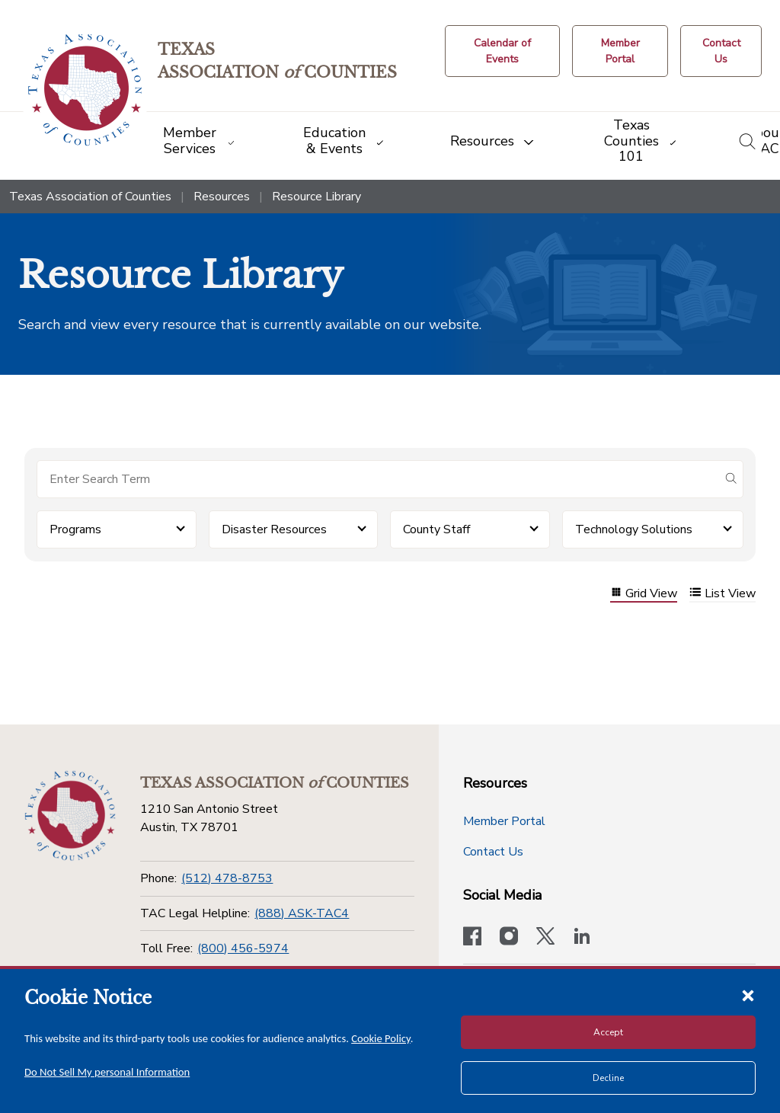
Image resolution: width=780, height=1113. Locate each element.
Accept (608, 1032)
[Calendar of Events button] (502, 51)
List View (722, 594)
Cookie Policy (381, 1038)
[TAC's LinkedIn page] (582, 937)
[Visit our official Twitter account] (545, 937)
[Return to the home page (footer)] (70, 816)
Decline (608, 1078)
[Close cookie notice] (748, 995)
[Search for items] (377, 479)
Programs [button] (75, 529)
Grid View (643, 594)
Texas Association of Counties (90, 196)
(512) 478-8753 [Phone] (227, 878)
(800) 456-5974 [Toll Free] (243, 948)
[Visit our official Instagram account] (509, 937)
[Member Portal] (620, 51)
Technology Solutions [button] (633, 529)
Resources (221, 196)
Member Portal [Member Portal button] (504, 821)
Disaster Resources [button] (274, 529)
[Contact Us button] (721, 51)
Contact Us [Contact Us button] (493, 851)
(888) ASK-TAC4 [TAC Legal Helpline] (301, 913)
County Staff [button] (436, 529)
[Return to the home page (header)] (85, 90)
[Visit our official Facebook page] (472, 937)
